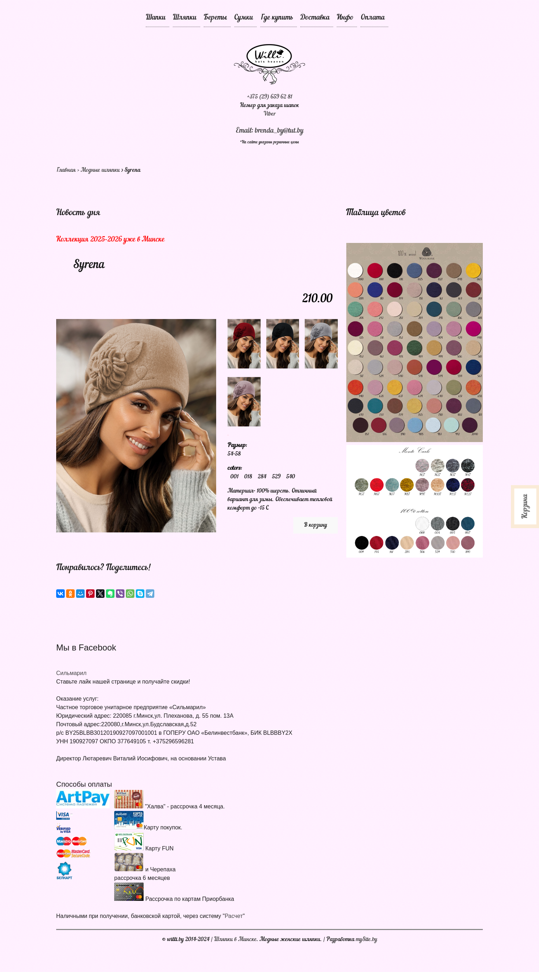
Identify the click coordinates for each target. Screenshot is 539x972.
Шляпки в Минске (235, 939)
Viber (269, 114)
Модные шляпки (100, 170)
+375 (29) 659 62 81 (269, 97)
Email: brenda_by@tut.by (270, 130)
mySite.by (366, 939)
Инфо (345, 17)
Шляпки (185, 17)
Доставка (315, 17)
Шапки (156, 17)
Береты (215, 17)
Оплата (373, 17)
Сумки (243, 17)
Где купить (276, 17)
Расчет (234, 916)
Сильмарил (71, 673)
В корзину (315, 525)
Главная (66, 170)
